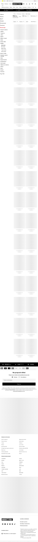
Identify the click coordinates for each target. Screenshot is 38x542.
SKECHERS (21, 468)
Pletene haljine (22, 442)
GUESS (20, 454)
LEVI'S (20, 460)
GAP (2, 467)
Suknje (23, 11)
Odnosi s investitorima (21, 538)
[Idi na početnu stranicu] (17, 4)
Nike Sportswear (4, 470)
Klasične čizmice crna (23, 447)
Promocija (19, 11)
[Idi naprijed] (33, 7)
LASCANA (3, 463)
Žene (2, 3)
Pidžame (20, 439)
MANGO (2, 461)
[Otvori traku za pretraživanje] (35, 7)
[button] (25, 14)
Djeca (10, 3)
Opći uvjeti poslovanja (6, 540)
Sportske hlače (4, 442)
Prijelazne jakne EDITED (23, 444)
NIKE (20, 467)
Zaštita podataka (31, 538)
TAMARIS (21, 458)
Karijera (14, 538)
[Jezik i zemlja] (35, 1)
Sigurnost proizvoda (32, 540)
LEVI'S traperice (4, 435)
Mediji (9, 538)
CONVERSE (3, 454)
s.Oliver (20, 470)
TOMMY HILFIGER (4, 465)
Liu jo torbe (21, 440)
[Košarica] (35, 4)
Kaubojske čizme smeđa (5, 449)
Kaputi (20, 449)
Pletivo (2, 440)
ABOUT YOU (21, 456)
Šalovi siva (3, 446)
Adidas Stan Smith (22, 435)
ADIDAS (2, 456)
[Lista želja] (32, 4)
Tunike (2, 439)
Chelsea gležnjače (4, 447)
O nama (5, 538)
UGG (20, 465)
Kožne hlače (21, 437)
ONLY (20, 463)
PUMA (2, 460)
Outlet (3, 0)
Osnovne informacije (15, 540)
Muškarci (6, 3)
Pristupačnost (24, 540)
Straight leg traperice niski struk (7, 444)
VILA (2, 458)
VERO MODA (21, 461)
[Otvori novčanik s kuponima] (23, 4)
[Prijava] (26, 4)
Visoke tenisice (4, 437)
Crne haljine (21, 446)
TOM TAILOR (3, 468)
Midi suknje (28, 11)
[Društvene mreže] (2, 520)
